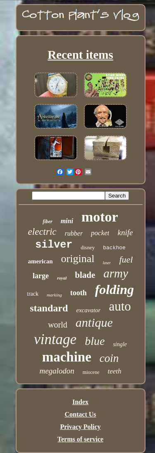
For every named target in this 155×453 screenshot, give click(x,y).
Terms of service (80, 439)
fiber (47, 221)
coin (109, 358)
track (32, 294)
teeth (115, 371)
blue (95, 341)
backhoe (114, 248)
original (78, 259)
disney (88, 247)
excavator (88, 310)
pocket (100, 233)
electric (42, 231)
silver (53, 245)
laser (107, 262)
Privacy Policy (80, 426)
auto (120, 306)
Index (80, 401)
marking (54, 294)
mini (67, 220)
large (41, 276)
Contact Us (80, 414)
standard (49, 308)
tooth (78, 293)
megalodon (56, 370)
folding (114, 289)
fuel (126, 259)
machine (66, 356)
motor (99, 216)
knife (125, 232)
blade (85, 275)
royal (62, 277)
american (40, 261)
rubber (74, 233)
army (115, 273)
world (57, 324)
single (119, 344)
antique (94, 322)
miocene (91, 372)
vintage (55, 339)
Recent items (80, 54)
